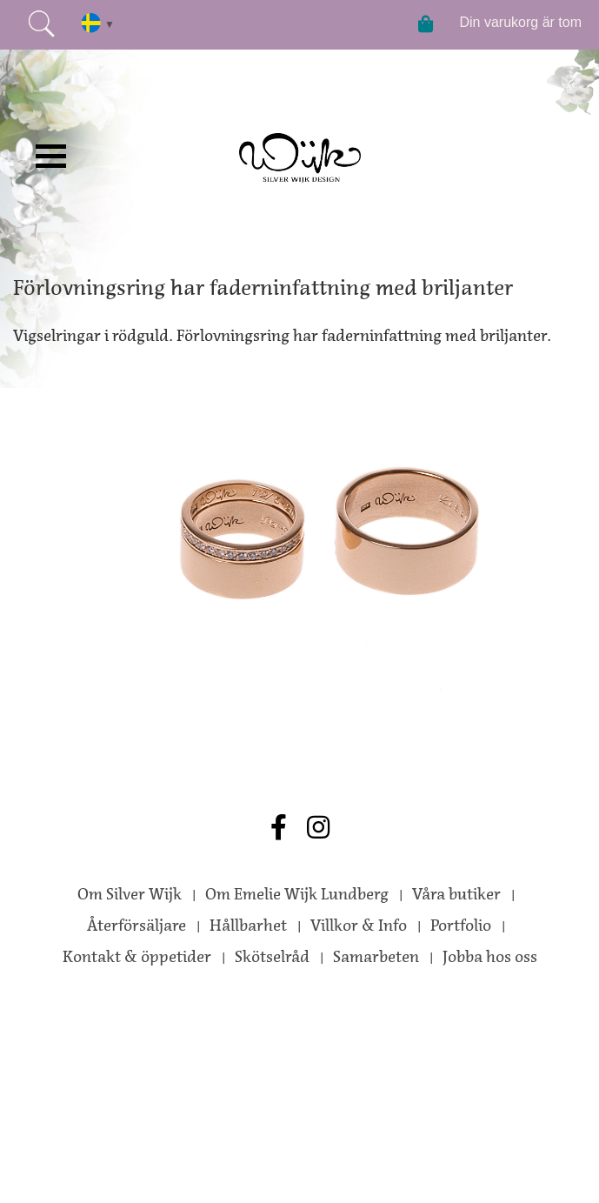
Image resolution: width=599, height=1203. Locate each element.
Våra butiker (456, 894)
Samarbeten (376, 956)
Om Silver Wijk (129, 894)
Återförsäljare (136, 925)
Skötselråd (272, 956)
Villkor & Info (358, 925)
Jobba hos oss (490, 956)
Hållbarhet (248, 925)
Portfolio (460, 925)
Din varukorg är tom (521, 22)
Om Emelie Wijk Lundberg (297, 894)
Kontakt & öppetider (137, 956)
